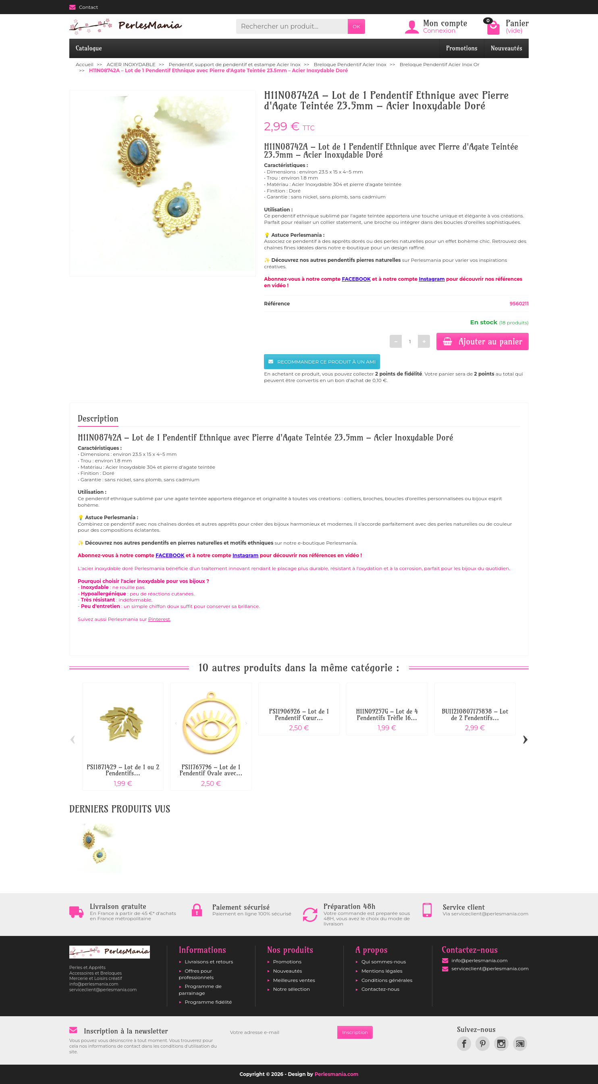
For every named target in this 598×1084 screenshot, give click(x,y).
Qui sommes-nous (383, 962)
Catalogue (89, 48)
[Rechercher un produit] (292, 26)
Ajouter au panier (482, 341)
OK (356, 26)
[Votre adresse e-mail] (281, 1032)
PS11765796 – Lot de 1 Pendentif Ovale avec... (211, 770)
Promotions (462, 48)
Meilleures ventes (294, 980)
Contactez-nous (380, 989)
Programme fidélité (208, 1002)
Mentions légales (382, 971)
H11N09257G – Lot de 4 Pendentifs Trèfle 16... (387, 715)
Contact (83, 7)
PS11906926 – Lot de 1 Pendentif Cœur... (299, 715)
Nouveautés (506, 48)
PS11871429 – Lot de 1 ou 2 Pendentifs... (123, 770)
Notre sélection (291, 989)
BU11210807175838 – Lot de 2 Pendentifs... (475, 715)
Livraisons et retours (209, 962)
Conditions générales (386, 980)
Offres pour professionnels (196, 974)
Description (98, 418)
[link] (464, 1043)
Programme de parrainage (200, 989)
